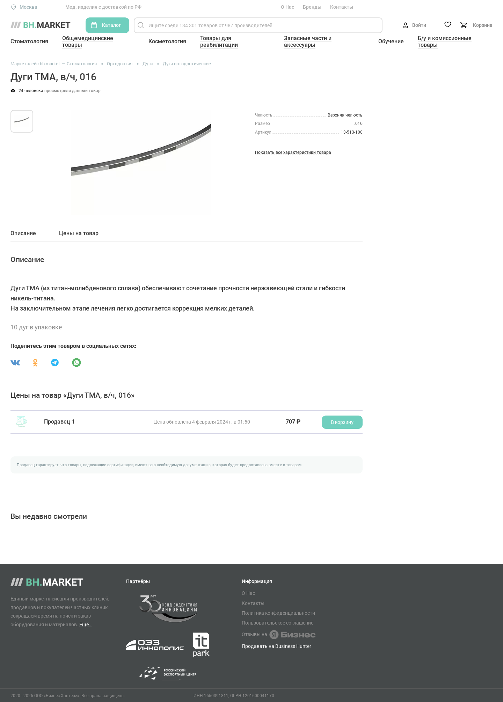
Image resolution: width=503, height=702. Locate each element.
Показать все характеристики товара (293, 152)
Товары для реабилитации (219, 41)
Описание (23, 233)
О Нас (287, 7)
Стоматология (29, 41)
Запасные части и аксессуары (307, 41)
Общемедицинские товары (87, 41)
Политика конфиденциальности (278, 613)
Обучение (391, 41)
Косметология (167, 41)
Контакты (341, 7)
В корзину (342, 422)
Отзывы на (278, 634)
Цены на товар (79, 233)
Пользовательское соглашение (277, 623)
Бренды (312, 7)
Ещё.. (85, 624)
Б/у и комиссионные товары (445, 41)
